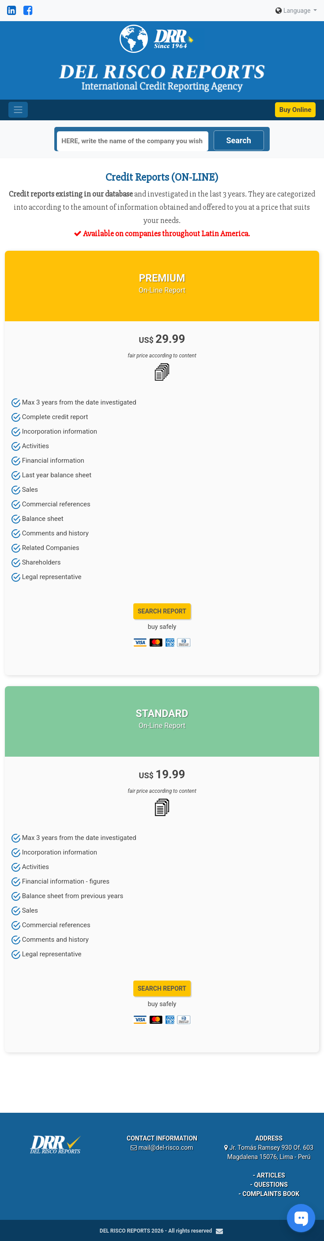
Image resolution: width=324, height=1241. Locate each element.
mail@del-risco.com (166, 1147)
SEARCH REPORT (162, 611)
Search (238, 140)
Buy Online (295, 110)
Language (293, 10)
